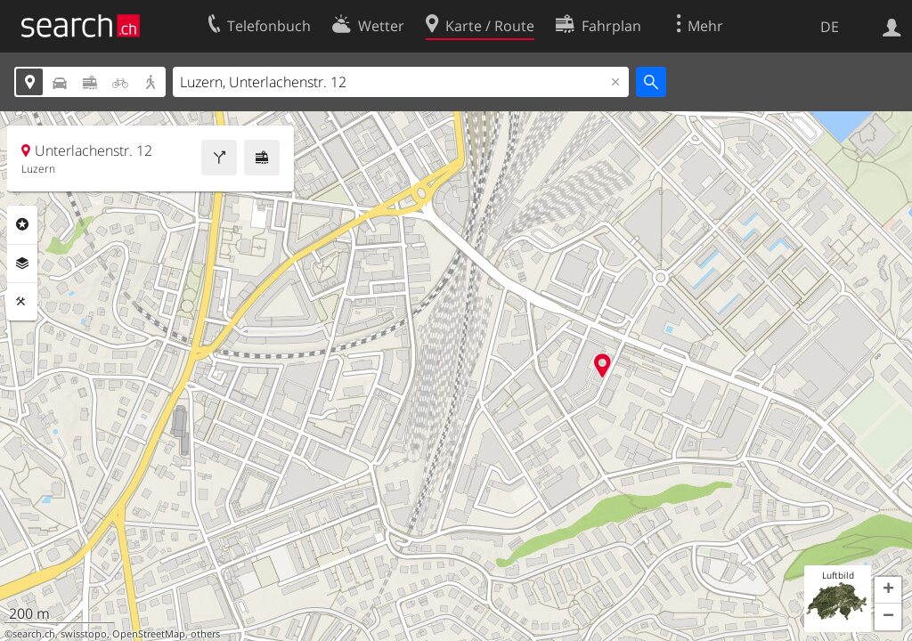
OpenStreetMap (148, 634)
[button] (888, 590)
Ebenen (22, 263)
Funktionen (22, 301)
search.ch (33, 634)
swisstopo (84, 634)
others (205, 634)
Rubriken (22, 224)
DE (829, 27)
